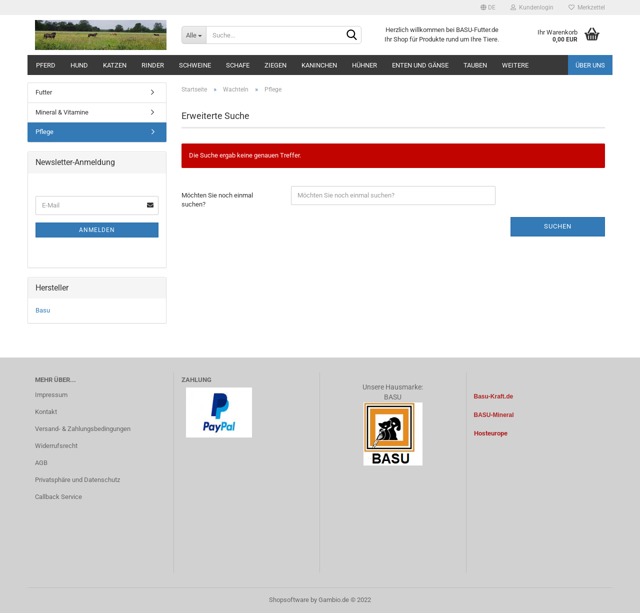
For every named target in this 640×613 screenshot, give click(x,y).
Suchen (558, 226)
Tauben (475, 65)
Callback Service (58, 496)
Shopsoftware (289, 600)
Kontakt (46, 412)
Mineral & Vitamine (62, 112)
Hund (79, 65)
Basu (43, 310)
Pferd (46, 65)
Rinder (153, 65)
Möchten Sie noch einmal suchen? (217, 200)
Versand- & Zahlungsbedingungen (82, 428)
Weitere (515, 65)
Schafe (238, 65)
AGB (41, 462)
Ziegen (275, 65)
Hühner (364, 65)
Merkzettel (586, 7)
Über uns (590, 65)
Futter (44, 92)
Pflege (45, 132)
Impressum (51, 394)
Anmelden (97, 230)
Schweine (195, 65)
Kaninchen (319, 65)
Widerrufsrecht (56, 446)
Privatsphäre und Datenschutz (77, 480)
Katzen (114, 65)
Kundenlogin (532, 7)
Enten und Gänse (420, 65)
